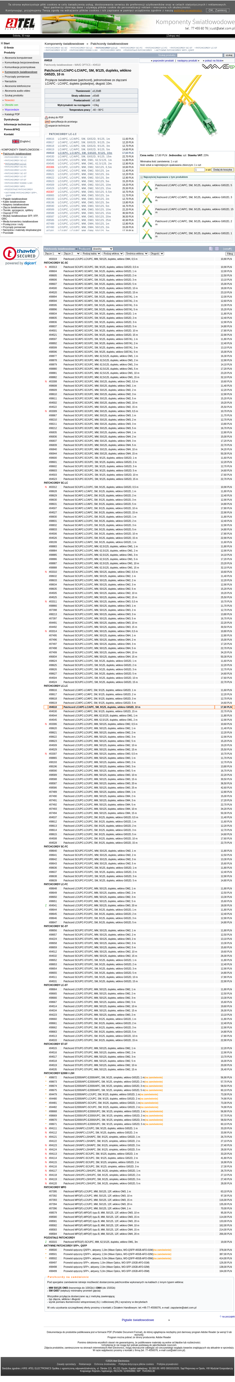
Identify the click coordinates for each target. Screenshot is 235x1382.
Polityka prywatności (167, 1364)
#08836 (53, 322)
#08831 (53, 521)
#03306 (53, 724)
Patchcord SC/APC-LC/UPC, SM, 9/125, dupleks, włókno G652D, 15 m (100, 538)
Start (7, 43)
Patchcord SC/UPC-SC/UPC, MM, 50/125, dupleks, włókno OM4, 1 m (99, 432)
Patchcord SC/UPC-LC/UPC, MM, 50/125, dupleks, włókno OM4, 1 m (99, 635)
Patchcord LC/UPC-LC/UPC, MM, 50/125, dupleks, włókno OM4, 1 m (99, 792)
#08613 (53, 826)
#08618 (53, 698)
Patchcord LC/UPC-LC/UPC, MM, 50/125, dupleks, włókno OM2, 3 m (99, 737)
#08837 (53, 326)
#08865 (53, 758)
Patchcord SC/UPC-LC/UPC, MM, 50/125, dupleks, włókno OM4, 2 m (99, 639)
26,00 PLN (226, 956)
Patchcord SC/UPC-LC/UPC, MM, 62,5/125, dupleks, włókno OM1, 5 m (100, 559)
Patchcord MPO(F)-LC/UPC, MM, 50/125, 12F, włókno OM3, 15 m (97, 1200)
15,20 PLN (226, 309)
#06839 (53, 445)
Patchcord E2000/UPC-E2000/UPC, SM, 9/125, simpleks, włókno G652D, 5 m (104, 1124)
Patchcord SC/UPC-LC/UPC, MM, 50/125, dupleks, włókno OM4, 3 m (99, 644)
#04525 (53, 597)
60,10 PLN (226, 1090)
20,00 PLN (226, 1065)
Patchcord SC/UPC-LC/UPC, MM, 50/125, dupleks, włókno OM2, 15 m (100, 597)
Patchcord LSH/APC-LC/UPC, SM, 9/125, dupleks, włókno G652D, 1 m (100, 1128)
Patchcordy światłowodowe (16, 153)
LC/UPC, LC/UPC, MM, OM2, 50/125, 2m (84, 174)
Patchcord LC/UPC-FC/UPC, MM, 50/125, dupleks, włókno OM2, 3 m (99, 897)
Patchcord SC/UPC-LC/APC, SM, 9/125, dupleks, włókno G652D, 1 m (99, 542)
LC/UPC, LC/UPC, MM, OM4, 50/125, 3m (84, 230)
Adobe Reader (163, 1337)
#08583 (53, 1229)
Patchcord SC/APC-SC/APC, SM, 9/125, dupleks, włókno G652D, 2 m (99, 275)
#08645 (53, 914)
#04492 (53, 627)
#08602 (53, 466)
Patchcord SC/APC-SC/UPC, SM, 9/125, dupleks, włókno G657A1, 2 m (100, 343)
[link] (21, 256)
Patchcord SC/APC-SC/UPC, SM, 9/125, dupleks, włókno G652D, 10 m (100, 330)
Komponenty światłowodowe (21, 71)
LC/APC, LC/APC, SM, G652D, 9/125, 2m (84, 142)
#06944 (53, 453)
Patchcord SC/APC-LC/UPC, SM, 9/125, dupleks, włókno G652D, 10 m (100, 533)
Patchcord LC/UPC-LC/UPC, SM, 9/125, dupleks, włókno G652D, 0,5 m (100, 817)
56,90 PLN (226, 1077)
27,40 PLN (226, 1145)
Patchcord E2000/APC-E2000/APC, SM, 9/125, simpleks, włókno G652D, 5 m (104, 1090)
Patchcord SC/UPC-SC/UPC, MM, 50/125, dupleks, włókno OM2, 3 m (99, 394)
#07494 (53, 813)
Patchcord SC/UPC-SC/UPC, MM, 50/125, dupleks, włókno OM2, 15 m (100, 407)
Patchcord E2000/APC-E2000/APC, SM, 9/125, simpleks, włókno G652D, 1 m (104, 1077)
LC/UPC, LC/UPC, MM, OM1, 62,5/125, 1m (85, 160)
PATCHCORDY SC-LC (81, 48)
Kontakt (9, 134)
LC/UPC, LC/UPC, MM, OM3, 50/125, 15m (84, 213)
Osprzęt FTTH (9, 213)
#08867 (53, 415)
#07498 (53, 648)
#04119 (53, 1179)
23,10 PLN (226, 292)
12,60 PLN (226, 301)
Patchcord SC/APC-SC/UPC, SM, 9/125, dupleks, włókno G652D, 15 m (100, 335)
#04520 (53, 292)
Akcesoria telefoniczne (18, 86)
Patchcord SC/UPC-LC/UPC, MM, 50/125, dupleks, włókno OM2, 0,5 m (100, 572)
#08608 (53, 385)
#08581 (53, 1221)
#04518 (53, 1061)
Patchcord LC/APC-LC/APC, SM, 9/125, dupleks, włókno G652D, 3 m (99, 698)
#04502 (53, 402)
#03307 (53, 753)
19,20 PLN (226, 402)
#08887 (53, 563)
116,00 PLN (225, 1200)
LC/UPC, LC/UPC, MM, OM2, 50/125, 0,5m (85, 167)
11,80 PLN (226, 313)
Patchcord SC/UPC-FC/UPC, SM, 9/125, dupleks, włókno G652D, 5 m (100, 880)
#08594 (53, 301)
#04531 (53, 981)
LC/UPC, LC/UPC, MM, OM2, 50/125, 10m (84, 185)
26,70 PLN (226, 1137)
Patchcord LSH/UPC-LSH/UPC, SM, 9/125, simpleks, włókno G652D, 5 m (101, 1183)
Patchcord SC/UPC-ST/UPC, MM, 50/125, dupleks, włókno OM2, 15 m (100, 956)
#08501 (53, 1254)
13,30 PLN (226, 305)
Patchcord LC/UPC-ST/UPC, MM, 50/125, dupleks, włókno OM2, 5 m (99, 1002)
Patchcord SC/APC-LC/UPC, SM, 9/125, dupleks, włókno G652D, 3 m (99, 525)
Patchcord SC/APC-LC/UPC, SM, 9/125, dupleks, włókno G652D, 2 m (99, 521)
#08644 (53, 909)
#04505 (53, 593)
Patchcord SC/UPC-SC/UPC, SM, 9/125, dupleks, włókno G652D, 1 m (100, 458)
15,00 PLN (226, 284)
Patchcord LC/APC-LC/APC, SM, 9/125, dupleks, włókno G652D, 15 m (100, 711)
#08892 (53, 343)
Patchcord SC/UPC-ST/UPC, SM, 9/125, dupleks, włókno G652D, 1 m (99, 960)
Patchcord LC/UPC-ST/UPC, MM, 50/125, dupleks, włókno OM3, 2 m (99, 1015)
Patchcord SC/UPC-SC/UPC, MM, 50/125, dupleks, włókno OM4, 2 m (99, 436)
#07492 (53, 804)
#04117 (53, 1170)
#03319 (53, 259)
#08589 (53, 775)
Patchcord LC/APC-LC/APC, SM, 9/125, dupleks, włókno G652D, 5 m (99, 703)
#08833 (53, 529)
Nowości (10, 100)
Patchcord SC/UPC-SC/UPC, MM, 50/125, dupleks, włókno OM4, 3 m (99, 441)
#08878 (53, 360)
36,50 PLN (226, 783)
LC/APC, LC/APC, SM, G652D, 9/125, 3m (84, 146)
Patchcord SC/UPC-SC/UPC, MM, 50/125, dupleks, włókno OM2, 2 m (99, 390)
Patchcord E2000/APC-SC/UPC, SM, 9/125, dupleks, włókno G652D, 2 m (101, 1107)
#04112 (53, 1132)
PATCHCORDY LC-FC (157, 48)
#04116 (53, 1166)
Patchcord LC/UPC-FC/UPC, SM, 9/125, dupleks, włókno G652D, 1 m (99, 909)
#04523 (53, 479)
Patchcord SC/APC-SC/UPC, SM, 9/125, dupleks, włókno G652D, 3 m (100, 322)
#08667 (53, 1002)
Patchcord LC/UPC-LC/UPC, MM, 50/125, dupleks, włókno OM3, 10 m (100, 775)
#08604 (53, 271)
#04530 (53, 711)
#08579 (53, 1212)
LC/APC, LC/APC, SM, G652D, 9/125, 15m (85, 156)
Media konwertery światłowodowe (19, 221)
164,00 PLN (225, 1271)
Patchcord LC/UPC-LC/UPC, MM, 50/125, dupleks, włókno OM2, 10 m (100, 745)
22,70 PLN (226, 445)
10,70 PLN (226, 411)
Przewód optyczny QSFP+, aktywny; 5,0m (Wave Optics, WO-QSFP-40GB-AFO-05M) (108, 1258)
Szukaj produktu (14, 95)
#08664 (53, 989)
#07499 (53, 652)
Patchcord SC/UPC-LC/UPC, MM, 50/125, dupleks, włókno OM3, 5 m (99, 618)
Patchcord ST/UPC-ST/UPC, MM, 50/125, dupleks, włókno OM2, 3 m (99, 1056)
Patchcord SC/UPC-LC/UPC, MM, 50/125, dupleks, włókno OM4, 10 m (100, 652)
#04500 (53, 288)
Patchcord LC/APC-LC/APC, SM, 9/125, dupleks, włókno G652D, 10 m (101, 707)
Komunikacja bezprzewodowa (22, 62)
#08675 (53, 1090)
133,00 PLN (225, 1221)
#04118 (53, 1175)
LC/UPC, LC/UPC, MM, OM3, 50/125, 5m (84, 206)
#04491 (53, 622)
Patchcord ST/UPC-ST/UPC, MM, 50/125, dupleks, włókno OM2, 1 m (99, 1048)
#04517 (53, 1056)
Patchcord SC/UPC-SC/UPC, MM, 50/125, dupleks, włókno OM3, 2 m (99, 419)
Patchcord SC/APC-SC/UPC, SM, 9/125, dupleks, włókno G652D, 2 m (100, 318)
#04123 (53, 1145)
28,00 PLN (226, 1149)
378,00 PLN (225, 1250)
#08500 (53, 1250)
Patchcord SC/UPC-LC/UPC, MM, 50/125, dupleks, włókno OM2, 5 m (99, 589)
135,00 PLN (225, 1204)
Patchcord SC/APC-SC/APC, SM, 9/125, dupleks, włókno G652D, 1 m (99, 271)
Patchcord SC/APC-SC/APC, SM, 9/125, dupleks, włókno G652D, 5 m (99, 284)
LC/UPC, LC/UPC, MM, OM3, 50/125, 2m (84, 199)
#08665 (53, 993)
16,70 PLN (226, 428)
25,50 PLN (226, 407)
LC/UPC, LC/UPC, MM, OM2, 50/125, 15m (84, 188)
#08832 (53, 525)
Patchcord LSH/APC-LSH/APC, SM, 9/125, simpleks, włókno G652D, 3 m (101, 1145)
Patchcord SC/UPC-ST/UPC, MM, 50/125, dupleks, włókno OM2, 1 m (99, 930)
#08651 (53, 901)
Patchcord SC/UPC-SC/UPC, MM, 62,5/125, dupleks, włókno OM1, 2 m (100, 360)
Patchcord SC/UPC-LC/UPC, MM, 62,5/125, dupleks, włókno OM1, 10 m (101, 563)
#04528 (53, 843)
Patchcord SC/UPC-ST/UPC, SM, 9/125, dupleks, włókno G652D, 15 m (100, 981)
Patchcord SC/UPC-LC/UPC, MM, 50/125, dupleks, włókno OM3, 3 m (99, 614)
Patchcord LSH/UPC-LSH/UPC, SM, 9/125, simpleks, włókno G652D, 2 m (101, 1175)
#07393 (53, 1200)
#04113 (53, 1154)
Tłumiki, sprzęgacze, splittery (17, 210)
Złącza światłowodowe (14, 207)
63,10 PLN (226, 1191)
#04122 (53, 1141)
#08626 (53, 669)
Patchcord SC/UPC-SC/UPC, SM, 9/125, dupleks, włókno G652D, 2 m (100, 462)
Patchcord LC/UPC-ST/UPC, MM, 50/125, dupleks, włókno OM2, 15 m (100, 1010)
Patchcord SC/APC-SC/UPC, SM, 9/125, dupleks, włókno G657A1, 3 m (100, 347)
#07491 (53, 800)
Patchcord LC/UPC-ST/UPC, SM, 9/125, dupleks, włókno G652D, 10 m (100, 1036)
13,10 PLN (226, 279)
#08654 (53, 968)
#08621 (53, 732)
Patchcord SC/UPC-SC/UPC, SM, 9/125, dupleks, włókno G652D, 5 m (100, 470)
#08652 (53, 960)
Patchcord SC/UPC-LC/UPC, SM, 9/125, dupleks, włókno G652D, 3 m (99, 669)
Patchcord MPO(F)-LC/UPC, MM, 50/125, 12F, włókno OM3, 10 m (97, 1195)
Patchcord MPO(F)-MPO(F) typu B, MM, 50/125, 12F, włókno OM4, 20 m (101, 1234)
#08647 (53, 922)
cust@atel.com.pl (222, 28)
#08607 (53, 284)
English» (25, 141)
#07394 (53, 1204)
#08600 (53, 458)
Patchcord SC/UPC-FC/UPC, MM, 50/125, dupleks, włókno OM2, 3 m (99, 859)
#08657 (53, 934)
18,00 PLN (226, 288)
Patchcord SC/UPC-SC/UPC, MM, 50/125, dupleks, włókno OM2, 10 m (100, 402)
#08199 (53, 542)
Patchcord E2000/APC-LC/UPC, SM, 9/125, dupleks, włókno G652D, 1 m (101, 1094)
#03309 (53, 411)
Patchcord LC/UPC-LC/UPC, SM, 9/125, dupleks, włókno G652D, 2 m (99, 826)
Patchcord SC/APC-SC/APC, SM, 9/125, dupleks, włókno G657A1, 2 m (100, 301)
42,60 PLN (226, 787)
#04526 (53, 538)
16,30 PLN (226, 356)
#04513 (53, 1036)
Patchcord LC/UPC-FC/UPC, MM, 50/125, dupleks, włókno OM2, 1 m (99, 888)
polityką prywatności (188, 10)
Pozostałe (7, 233)
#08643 (53, 863)
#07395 (53, 1191)
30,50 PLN (226, 627)
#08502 (53, 1258)
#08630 (53, 500)
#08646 (53, 918)
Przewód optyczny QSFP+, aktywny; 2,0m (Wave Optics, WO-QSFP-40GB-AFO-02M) (108, 1254)
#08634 (53, 584)
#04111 (53, 1128)
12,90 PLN (226, 322)
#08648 (53, 888)
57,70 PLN (226, 1081)
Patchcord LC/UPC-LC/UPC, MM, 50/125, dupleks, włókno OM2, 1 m (99, 728)
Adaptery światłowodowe (15, 204)
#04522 (53, 407)
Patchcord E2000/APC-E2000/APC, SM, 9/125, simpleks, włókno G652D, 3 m (104, 1086)
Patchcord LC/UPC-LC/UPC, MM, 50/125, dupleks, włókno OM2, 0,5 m (100, 724)
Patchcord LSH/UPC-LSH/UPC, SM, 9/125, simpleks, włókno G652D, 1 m (101, 1170)
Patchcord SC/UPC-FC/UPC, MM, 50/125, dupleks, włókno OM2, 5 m (99, 863)
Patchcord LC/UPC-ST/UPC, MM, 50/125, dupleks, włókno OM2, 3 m (99, 998)
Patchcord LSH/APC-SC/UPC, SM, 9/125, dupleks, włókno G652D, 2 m (100, 1158)
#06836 (53, 436)
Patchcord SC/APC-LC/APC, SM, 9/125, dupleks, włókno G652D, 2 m (99, 495)
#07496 (53, 639)
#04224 (53, 939)
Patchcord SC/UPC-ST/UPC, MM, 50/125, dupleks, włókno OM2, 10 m (100, 951)
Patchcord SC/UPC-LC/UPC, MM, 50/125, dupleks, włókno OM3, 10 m (100, 622)
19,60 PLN (226, 951)
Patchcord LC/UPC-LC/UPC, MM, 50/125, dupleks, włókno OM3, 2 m (99, 762)
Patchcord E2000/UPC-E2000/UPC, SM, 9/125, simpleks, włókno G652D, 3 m (104, 1120)
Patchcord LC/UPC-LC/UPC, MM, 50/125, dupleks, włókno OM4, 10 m (100, 809)
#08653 (53, 964)
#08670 (53, 1120)
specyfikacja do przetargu (64, 121)
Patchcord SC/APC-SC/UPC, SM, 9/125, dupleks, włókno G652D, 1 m (100, 313)
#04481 (53, 1103)
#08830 (53, 516)
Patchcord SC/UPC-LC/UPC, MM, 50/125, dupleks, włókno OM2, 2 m (99, 580)
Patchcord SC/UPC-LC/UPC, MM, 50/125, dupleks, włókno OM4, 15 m (100, 656)
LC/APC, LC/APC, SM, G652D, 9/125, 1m (84, 139)
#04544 (53, 715)
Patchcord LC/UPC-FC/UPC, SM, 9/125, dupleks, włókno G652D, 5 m (99, 922)
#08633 (53, 580)
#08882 (53, 377)
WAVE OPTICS (82, 65)
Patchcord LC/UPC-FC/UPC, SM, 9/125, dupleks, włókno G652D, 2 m (99, 914)
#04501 (53, 330)
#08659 (53, 947)
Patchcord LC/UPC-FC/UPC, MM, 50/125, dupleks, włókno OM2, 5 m (99, 901)
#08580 (53, 1217)
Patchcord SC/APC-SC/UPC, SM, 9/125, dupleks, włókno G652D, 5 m (100, 326)
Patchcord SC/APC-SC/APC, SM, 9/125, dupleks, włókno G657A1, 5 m (100, 309)
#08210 (53, 419)
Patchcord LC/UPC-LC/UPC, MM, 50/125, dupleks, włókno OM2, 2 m (99, 732)
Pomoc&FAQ (12, 129)
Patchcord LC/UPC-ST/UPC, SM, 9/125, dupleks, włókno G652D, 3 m (99, 1027)
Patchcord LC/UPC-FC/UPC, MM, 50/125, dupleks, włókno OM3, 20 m (100, 905)
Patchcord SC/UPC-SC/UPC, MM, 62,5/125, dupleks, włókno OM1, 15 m (101, 377)
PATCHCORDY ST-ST (56, 50)
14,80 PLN (226, 326)
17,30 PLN (226, 1166)
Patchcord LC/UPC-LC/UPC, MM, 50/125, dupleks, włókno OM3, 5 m (99, 770)
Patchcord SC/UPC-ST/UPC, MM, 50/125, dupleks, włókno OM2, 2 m (99, 934)
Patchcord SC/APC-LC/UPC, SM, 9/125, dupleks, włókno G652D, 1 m (99, 516)
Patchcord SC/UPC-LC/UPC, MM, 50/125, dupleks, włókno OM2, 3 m (99, 584)
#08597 (53, 339)
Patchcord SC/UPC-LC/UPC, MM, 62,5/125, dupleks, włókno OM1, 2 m (100, 550)
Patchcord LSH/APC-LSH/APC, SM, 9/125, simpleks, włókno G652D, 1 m (101, 1137)
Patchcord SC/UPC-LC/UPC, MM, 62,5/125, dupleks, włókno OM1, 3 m (100, 555)
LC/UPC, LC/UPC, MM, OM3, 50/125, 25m (84, 220)
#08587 (53, 783)
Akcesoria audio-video (17, 90)
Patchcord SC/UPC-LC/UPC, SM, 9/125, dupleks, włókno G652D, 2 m (99, 665)
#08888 (53, 567)
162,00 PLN (225, 1225)
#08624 (53, 661)
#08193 (53, 762)
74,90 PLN (226, 1098)
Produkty (9, 52)
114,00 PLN (225, 1217)
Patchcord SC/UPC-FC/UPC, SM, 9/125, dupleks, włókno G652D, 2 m (100, 872)
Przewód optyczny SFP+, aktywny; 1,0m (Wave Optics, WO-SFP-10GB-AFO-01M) (106, 1262)
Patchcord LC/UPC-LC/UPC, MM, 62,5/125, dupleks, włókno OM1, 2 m (100, 720)
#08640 (53, 851)
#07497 (53, 644)
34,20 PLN (226, 449)
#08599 (53, 347)
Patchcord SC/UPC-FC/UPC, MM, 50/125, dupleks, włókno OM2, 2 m (99, 855)
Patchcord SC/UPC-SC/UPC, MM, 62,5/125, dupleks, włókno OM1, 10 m (101, 373)
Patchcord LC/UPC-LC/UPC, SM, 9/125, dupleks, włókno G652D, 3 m (99, 830)
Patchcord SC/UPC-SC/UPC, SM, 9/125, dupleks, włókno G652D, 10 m (100, 475)
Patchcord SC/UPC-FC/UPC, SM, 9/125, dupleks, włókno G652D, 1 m (100, 868)
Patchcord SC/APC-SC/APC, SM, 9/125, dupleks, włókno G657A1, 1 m (100, 296)
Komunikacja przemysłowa (20, 67)
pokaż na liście (213, 60)
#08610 (53, 394)
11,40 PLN (226, 385)
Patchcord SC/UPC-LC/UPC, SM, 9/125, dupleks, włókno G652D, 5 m (99, 673)
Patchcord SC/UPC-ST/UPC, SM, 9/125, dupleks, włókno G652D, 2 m (99, 964)
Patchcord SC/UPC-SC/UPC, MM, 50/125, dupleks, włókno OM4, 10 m (100, 449)
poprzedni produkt (163, 60)
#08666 (53, 998)
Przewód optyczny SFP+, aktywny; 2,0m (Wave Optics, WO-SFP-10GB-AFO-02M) (106, 1267)
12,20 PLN (226, 390)
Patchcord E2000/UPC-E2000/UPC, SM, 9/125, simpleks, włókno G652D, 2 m (104, 1115)
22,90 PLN (226, 335)
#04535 (53, 1069)
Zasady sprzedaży (66, 1364)
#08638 (53, 876)
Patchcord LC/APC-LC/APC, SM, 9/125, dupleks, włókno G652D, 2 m (99, 694)
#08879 (53, 364)
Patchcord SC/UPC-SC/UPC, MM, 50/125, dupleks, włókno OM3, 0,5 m (100, 411)
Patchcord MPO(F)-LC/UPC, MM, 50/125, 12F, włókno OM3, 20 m (97, 1204)
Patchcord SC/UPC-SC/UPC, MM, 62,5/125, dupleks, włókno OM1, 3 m (100, 364)
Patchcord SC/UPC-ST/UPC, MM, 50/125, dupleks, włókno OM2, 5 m (99, 947)
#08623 (53, 741)
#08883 (53, 546)
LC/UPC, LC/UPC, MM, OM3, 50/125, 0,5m (85, 192)
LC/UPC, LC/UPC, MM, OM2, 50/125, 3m (84, 177)
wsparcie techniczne (59, 125)
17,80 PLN (226, 330)
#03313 (53, 267)
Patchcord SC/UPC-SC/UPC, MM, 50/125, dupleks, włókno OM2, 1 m (99, 385)
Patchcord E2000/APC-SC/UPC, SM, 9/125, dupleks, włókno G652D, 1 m (101, 1103)
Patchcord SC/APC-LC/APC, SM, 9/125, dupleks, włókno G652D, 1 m (99, 491)
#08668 (53, 1111)
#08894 (53, 296)
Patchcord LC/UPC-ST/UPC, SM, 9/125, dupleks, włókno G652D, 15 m (100, 1040)
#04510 (53, 707)
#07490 (53, 796)
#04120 (53, 1183)
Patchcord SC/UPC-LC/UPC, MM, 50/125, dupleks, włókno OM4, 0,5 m (100, 631)
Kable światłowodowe (13, 201)
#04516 (53, 1052)
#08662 (53, 1027)
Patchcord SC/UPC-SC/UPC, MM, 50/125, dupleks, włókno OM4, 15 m (100, 453)
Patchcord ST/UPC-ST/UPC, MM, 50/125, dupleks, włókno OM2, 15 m (100, 1069)
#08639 (53, 880)
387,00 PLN (225, 1254)
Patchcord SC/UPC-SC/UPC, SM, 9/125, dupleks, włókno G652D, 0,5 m (101, 267)
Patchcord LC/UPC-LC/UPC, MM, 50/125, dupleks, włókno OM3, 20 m (100, 783)
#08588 (53, 779)
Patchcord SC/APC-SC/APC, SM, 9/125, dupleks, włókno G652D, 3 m (99, 279)
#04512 (53, 951)
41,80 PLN (226, 1158)
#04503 (53, 475)
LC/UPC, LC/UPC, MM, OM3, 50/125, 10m (84, 209)
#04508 (53, 838)
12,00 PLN (226, 271)
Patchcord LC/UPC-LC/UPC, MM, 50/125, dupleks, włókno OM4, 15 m (100, 813)
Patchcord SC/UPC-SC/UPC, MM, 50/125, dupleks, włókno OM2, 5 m (99, 398)
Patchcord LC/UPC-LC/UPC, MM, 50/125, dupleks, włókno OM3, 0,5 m (100, 753)
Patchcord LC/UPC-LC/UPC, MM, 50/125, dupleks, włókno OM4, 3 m (99, 800)
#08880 (53, 369)
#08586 (53, 787)
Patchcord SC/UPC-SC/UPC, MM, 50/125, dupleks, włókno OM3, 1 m (99, 415)
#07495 (53, 635)
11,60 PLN (226, 458)
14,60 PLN (226, 470)
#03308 (53, 381)
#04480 (53, 1098)
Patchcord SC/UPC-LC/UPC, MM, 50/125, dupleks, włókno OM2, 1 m (99, 576)
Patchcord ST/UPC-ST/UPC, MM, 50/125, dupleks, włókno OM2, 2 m (99, 1052)
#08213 (53, 614)
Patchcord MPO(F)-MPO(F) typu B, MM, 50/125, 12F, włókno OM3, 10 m (101, 1212)
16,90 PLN (226, 1162)
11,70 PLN (226, 415)
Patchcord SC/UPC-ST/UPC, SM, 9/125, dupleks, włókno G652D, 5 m (99, 973)
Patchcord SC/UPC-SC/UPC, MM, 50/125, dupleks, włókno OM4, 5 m (99, 445)
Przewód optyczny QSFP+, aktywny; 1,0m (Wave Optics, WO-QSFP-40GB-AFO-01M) (108, 1250)
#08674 (53, 1086)
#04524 (53, 682)
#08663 (53, 1031)
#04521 (53, 335)
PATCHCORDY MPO (111, 50)
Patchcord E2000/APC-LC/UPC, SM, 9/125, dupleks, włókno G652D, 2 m (101, 1098)
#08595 (53, 305)
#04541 (53, 905)
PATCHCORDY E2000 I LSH (84, 50)
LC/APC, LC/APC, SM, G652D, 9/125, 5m (84, 149)
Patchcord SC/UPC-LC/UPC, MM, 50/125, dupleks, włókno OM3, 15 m (100, 627)
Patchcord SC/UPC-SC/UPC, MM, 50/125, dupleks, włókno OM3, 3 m (99, 424)
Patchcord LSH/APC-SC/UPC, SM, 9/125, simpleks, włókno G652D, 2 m (101, 1162)
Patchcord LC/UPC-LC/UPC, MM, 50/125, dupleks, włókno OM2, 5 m (99, 741)
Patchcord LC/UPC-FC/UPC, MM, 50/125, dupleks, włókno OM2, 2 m (99, 892)
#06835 (53, 432)
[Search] (200, 55)
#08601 (53, 462)
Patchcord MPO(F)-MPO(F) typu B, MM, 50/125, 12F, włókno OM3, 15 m (101, 1217)
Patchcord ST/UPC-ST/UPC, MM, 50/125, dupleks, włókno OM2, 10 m (100, 1065)
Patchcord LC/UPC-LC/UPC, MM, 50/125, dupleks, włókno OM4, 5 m (99, 804)
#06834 (53, 656)
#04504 (53, 678)
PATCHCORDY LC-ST (206, 48)
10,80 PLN (226, 259)
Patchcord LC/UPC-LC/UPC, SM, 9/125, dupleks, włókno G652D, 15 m (100, 843)
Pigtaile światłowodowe (138, 1320)
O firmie (9, 47)
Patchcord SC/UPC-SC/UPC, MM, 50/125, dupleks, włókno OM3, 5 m (99, 428)
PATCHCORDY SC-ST (181, 48)
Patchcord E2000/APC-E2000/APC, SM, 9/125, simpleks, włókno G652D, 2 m (104, 1081)
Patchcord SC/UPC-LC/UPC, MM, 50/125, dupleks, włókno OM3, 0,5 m (100, 601)
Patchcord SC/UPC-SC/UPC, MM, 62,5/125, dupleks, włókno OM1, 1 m (100, 356)
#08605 (53, 275)
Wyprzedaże (12, 109)
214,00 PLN (225, 1229)
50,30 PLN (226, 453)
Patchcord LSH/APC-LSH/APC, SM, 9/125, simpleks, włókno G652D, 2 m (101, 1141)
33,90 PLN (226, 1132)
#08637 (53, 872)
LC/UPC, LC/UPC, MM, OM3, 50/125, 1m (84, 195)
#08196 (53, 766)
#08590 (53, 770)
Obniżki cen (11, 104)
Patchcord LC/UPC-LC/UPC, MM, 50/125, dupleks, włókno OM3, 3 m (99, 766)
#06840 (53, 449)
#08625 (53, 665)
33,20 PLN (226, 1128)
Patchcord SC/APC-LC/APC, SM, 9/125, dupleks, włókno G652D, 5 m (99, 504)
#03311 (53, 601)
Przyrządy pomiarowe (17, 76)
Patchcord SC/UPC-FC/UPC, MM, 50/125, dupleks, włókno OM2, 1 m (99, 851)
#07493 (53, 809)
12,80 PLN (226, 432)
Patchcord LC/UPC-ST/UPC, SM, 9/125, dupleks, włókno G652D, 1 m (99, 1019)
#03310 (53, 572)
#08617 (53, 694)
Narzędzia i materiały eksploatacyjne (21, 230)
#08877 (53, 356)
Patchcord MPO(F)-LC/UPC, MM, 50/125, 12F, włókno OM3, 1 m (97, 1191)
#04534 (53, 1010)
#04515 (53, 1048)
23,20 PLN (226, 373)
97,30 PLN (226, 1195)
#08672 (53, 1077)
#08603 (53, 470)
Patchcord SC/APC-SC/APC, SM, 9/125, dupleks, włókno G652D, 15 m (100, 292)
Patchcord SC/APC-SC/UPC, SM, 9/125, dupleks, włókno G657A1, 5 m (100, 352)
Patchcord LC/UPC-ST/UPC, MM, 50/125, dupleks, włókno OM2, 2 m (99, 993)
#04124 (53, 1149)
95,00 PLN (226, 1212)
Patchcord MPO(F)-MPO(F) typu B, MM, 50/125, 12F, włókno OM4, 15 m (101, 1229)
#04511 (53, 977)
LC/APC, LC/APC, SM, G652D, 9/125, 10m (85, 153)
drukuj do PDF (55, 117)
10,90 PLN (226, 267)
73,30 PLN (226, 1094)
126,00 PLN (225, 1262)
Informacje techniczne (17, 124)
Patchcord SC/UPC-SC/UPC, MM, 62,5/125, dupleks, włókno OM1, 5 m (100, 369)
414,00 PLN (225, 1258)
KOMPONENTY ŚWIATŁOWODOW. (21, 149)
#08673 (53, 1081)
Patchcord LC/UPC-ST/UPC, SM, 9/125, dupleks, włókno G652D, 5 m (99, 1031)
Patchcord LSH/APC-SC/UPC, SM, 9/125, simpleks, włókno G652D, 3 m (101, 1166)
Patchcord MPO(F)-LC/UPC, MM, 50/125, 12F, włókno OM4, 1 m (97, 1208)
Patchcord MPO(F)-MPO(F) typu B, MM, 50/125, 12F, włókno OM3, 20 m (101, 1221)
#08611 (53, 398)
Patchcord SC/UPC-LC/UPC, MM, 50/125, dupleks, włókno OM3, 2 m (99, 610)
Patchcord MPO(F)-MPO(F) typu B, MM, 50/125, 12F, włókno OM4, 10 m (101, 1225)
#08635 (53, 589)
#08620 (53, 728)
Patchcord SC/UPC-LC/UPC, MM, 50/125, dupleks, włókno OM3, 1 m (99, 606)
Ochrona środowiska (105, 1364)
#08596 (53, 352)
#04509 (53, 745)
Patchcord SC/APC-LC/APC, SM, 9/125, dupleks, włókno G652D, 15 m (100, 512)
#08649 (53, 892)
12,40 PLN (226, 318)
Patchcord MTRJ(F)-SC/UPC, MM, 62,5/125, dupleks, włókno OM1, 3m (100, 1242)
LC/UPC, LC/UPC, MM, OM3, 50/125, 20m (84, 216)
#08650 (53, 897)
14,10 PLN (226, 364)
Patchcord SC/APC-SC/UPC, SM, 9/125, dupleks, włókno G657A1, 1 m (100, 339)
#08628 (53, 491)
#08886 (53, 559)
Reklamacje (85, 1364)
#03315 (53, 1242)
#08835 (53, 318)
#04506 (53, 533)
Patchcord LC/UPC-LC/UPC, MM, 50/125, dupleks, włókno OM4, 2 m (99, 796)
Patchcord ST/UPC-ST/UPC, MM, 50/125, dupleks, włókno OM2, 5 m (99, 1061)
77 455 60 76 (199, 28)
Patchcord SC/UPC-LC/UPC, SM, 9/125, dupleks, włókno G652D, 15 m (100, 682)
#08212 (53, 428)
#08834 (53, 313)
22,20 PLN (226, 622)
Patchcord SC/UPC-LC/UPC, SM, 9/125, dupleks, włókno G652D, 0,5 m (100, 487)
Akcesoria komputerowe (18, 57)
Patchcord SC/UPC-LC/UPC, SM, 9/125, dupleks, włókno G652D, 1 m (99, 661)
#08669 (53, 1115)
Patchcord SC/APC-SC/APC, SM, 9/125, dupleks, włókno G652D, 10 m (100, 288)
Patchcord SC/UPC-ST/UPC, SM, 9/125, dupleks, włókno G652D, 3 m (99, 968)
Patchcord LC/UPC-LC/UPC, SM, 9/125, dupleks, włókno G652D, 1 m (99, 821)
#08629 (53, 495)
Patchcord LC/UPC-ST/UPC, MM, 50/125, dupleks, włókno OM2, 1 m (99, 989)
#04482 (53, 1107)
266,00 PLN (225, 1234)
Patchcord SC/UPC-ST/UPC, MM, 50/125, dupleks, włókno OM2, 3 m (99, 943)
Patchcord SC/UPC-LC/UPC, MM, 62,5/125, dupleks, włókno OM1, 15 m (101, 567)
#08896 (53, 309)
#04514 (53, 1006)
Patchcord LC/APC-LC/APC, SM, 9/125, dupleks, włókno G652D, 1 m (99, 690)
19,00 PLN (226, 1242)
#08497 (53, 1262)
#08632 (53, 576)
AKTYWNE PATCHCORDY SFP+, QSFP (175, 50)
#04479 (53, 1094)
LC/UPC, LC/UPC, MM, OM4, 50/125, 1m (84, 223)
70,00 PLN (226, 1208)
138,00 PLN (225, 1267)
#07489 (53, 792)
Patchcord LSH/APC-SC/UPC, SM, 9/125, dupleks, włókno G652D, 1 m (100, 1154)
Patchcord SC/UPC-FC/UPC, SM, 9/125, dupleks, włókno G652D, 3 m (100, 876)
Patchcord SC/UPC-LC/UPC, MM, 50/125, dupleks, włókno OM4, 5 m (99, 648)
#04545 (53, 720)
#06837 (53, 441)
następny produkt (187, 60)
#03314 (53, 631)
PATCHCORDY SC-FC (132, 48)
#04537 (53, 817)
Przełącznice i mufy (12, 224)
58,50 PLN (226, 1086)
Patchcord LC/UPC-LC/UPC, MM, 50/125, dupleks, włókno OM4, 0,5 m (100, 259)
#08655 (53, 973)
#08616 (53, 690)
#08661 (53, 1023)
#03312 (53, 487)
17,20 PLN (226, 369)
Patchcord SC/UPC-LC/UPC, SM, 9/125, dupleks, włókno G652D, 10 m (100, 678)
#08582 (53, 1225)
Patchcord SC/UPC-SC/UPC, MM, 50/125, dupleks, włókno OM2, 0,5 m (100, 381)
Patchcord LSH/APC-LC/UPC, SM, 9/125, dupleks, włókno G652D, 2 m (100, 1132)
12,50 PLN (226, 275)
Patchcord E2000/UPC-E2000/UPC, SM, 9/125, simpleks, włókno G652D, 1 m (104, 1111)
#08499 (53, 1271)
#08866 (53, 606)
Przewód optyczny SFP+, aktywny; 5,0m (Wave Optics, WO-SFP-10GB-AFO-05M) (106, 1271)
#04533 (53, 1040)
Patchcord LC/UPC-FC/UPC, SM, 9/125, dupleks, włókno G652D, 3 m (99, 918)
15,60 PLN (226, 863)
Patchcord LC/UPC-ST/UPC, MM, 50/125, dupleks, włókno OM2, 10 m (100, 1006)
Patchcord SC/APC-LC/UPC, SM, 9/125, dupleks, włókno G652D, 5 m (99, 529)
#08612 (53, 821)
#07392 (53, 1195)
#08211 (53, 424)
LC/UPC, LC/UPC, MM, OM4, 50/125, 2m (84, 227)
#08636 (53, 868)
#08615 (53, 834)
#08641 (53, 855)
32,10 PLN (226, 377)
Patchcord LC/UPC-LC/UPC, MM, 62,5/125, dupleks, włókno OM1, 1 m (100, 715)
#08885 (53, 555)
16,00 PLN (226, 1061)
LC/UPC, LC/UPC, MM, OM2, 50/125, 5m (84, 181)
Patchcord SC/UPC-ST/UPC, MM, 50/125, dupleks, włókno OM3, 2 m (99, 939)
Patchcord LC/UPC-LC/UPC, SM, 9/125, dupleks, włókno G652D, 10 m (100, 838)
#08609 (53, 390)
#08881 (53, 373)
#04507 (53, 508)
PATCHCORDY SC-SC (56, 48)
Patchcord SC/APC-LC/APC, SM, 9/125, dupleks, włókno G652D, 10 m (100, 508)
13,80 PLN (226, 424)
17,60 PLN (226, 475)
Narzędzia (10, 81)
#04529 (53, 749)
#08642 (53, 859)
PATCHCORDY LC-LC (107, 48)
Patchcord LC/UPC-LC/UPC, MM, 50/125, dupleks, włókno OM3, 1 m (99, 758)
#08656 (53, 930)
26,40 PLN (226, 1069)
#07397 (53, 618)
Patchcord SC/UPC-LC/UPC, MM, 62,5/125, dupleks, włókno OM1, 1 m (100, 546)
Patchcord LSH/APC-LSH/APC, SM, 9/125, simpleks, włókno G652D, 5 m (101, 1149)
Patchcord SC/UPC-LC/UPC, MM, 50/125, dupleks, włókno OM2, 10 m (100, 593)
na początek (228, 1316)
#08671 (53, 1124)
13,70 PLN (226, 1056)
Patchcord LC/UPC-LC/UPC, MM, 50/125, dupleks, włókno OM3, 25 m (100, 787)
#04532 (53, 956)
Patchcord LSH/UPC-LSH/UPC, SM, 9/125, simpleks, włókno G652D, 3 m (101, 1179)
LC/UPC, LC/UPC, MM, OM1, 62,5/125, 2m (85, 163)
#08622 (53, 737)
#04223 (53, 1015)
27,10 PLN (226, 1141)
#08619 (53, 703)
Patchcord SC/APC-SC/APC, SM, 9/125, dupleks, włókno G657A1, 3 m (100, 305)
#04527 (53, 512)
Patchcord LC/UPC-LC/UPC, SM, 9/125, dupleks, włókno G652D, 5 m (99, 834)
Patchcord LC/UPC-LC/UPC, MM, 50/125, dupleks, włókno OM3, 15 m (100, 779)
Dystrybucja (11, 119)
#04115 (53, 1162)
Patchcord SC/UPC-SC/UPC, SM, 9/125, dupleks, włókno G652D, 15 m (100, 479)
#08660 (53, 1019)
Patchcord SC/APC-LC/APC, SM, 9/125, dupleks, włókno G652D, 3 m (99, 500)
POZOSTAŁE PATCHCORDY (138, 50)
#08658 (53, 943)
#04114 (53, 1158)
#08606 (53, 279)
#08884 (53, 550)
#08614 (53, 830)
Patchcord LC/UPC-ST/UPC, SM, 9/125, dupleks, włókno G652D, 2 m (99, 1023)
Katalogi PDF (12, 114)
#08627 (53, 673)
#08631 (53, 504)
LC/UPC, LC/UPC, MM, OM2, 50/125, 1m (84, 170)
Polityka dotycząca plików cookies (136, 1364)
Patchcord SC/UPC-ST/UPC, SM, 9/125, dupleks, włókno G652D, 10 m (100, 977)
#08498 (53, 1267)
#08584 (53, 1234)
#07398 (53, 610)
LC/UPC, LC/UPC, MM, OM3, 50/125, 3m (84, 202)
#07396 (53, 1208)
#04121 (53, 1137)
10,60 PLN (226, 381)
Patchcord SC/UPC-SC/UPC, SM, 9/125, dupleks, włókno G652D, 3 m (100, 466)
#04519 (53, 1065)
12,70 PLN (226, 419)
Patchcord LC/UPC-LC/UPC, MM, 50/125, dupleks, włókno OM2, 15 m (100, 749)
